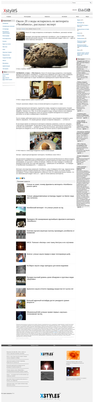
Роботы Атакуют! (82, 82)
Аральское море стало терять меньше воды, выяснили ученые (17, 384)
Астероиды (6, 29)
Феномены (5, 63)
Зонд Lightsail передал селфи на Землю (82, 122)
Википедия (80, 22)
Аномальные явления (8, 26)
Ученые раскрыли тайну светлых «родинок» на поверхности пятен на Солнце (75, 363)
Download (64, 16)
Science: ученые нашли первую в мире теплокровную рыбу (48, 254)
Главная (9, 16)
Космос (5, 41)
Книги (78, 33)
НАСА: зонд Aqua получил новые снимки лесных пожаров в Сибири (17, 357)
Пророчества (6, 55)
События (23, 28)
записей (6, 78)
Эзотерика (5, 68)
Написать (47, 16)
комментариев (7, 79)
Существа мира (7, 57)
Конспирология (7, 38)
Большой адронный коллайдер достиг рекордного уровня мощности (16, 366)
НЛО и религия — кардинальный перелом (82, 168)
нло (59, 330)
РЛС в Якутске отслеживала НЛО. (82, 144)
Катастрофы (6, 35)
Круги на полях (7, 44)
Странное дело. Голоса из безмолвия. (83, 114)
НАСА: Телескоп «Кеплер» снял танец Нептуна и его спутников (50, 242)
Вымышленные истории (83, 29)
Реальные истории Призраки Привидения (82, 45)
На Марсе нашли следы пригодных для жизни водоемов (47, 266)
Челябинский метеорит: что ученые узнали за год (45, 208)
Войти (4, 76)
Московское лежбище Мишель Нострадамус (83, 132)
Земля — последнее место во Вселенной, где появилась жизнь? (17, 375)
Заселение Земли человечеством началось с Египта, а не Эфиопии (17, 379)
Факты (4, 60)
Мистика (5, 46)
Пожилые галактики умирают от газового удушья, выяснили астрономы (76, 378)
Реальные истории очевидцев (81, 42)
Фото (77, 16)
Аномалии (5, 23)
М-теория (55, 332)
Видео (87, 16)
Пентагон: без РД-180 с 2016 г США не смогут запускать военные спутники (16, 352)
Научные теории (7, 52)
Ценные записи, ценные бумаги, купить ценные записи (83, 54)
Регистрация (27, 16)
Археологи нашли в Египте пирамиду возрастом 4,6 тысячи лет (50, 289)
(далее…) (80, 79)
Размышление (80, 38)
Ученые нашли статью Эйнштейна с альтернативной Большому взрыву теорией (17, 370)
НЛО (4, 49)
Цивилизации (6, 66)
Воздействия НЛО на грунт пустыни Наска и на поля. (83, 62)
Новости (79, 35)
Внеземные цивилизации (6, 32)
